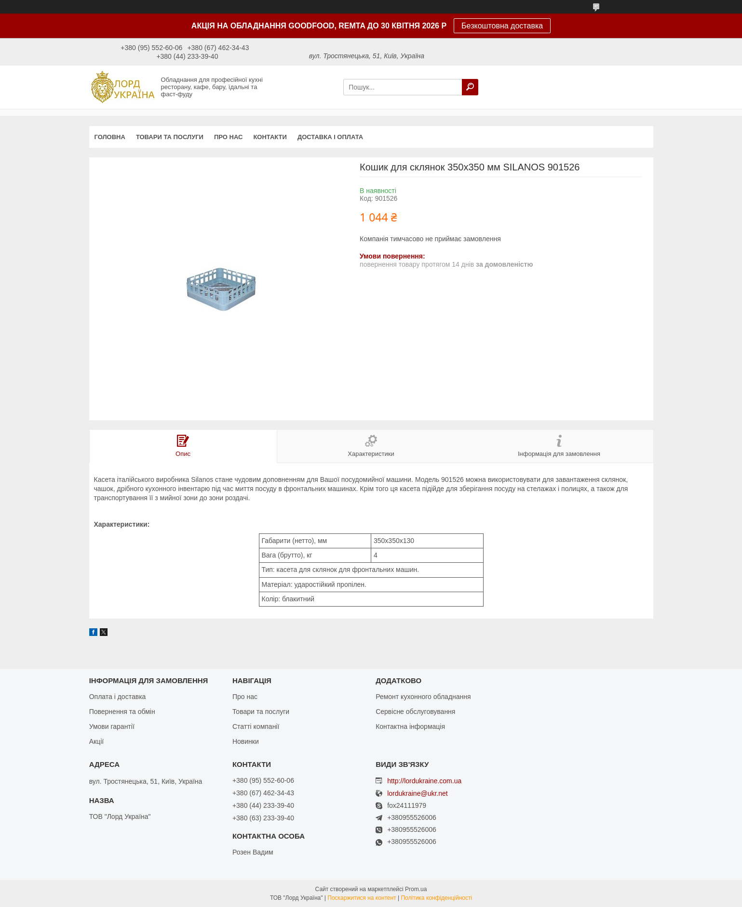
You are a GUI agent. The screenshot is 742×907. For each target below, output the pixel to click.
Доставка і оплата (330, 137)
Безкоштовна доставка (502, 26)
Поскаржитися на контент (361, 897)
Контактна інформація (410, 726)
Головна (109, 137)
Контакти (270, 137)
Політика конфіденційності (436, 897)
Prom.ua (416, 889)
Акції (96, 741)
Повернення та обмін (122, 711)
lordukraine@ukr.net (417, 793)
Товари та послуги (169, 137)
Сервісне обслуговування (415, 711)
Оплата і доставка (117, 696)
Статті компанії (255, 726)
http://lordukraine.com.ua (424, 781)
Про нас (228, 137)
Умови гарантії (112, 726)
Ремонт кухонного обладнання (423, 696)
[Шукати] (470, 87)
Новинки (245, 741)
